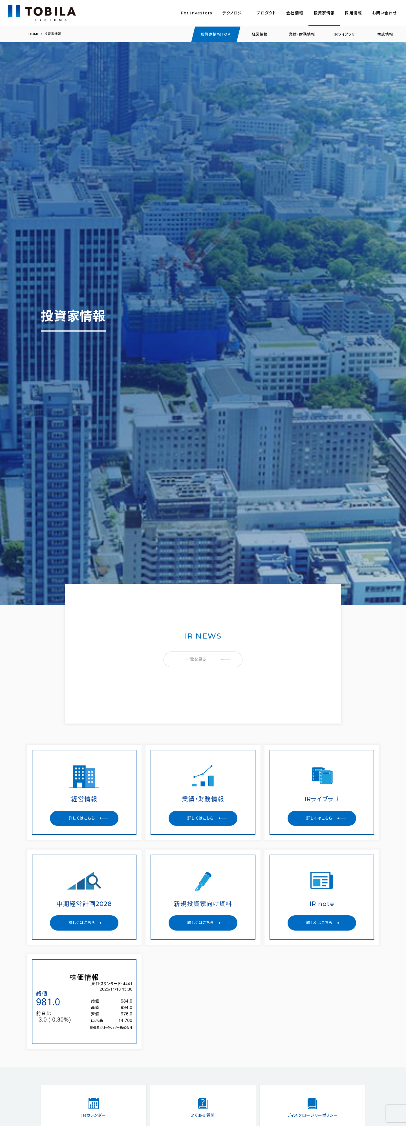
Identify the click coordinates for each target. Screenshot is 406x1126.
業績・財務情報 (302, 34)
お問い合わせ (384, 13)
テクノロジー (234, 13)
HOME (33, 34)
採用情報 (353, 13)
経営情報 (260, 34)
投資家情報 (324, 13)
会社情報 (294, 13)
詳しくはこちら (82, 818)
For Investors (196, 13)
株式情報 (385, 34)
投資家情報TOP (216, 34)
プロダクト (266, 13)
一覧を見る (196, 659)
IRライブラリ (344, 34)
